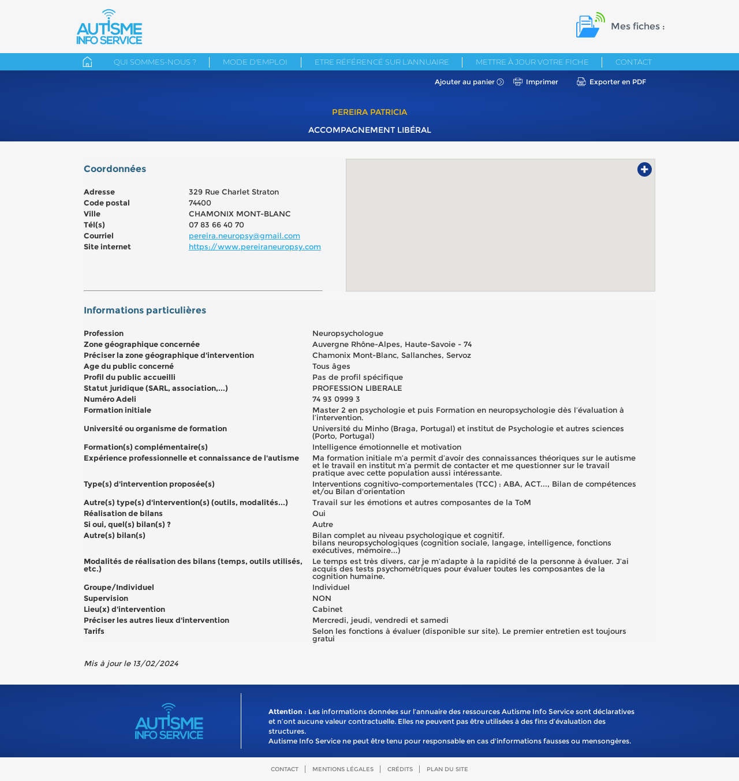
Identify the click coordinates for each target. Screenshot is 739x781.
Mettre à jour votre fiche (532, 61)
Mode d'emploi (255, 61)
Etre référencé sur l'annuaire (382, 61)
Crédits (400, 769)
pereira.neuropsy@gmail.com (244, 235)
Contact (633, 61)
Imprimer (542, 81)
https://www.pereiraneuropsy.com (255, 246)
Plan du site (447, 769)
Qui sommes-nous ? (155, 61)
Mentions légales (343, 769)
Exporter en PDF (617, 81)
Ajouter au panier (465, 81)
